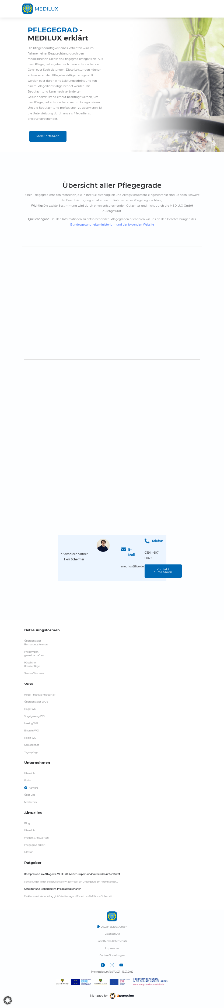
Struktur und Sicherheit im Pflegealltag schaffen (52, 888)
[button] (7, 1000)
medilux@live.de (132, 566)
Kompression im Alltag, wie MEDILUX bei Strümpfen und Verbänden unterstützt (72, 874)
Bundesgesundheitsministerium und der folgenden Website (112, 224)
